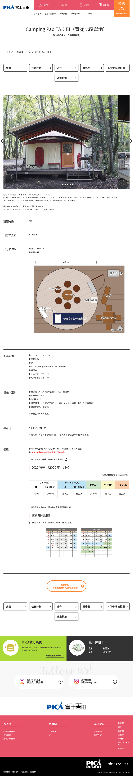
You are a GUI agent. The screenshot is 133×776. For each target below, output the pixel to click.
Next (130, 141)
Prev (2, 141)
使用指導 (98, 731)
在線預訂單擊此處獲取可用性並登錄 (65, 586)
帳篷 (90, 652)
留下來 (7, 723)
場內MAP (98, 735)
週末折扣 (62, 78)
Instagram (75, 13)
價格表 (86, 68)
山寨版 (106, 648)
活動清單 (52, 731)
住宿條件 (33, 772)
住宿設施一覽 (9, 731)
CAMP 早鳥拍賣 (116, 68)
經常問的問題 (50, 13)
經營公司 (15, 772)
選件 (59, 68)
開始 (90, 648)
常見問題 (121, 738)
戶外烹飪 (107, 652)
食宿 (8, 68)
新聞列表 (121, 723)
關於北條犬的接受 (123, 743)
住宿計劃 (36, 68)
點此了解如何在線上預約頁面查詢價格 (47, 459)
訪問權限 (37, 13)
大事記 (53, 723)
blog (90, 13)
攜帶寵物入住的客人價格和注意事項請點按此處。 (52, 507)
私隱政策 (24, 772)
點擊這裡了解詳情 (53, 655)
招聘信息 (6, 772)
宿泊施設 (20, 52)
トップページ (8, 52)
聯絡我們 (63, 13)
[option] (61, 543)
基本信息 (99, 723)
